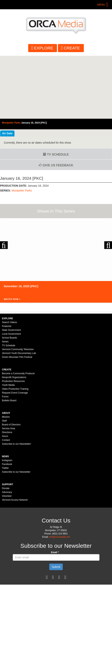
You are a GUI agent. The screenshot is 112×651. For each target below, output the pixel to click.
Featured (6, 326)
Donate (5, 488)
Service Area (8, 428)
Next (108, 245)
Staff (4, 420)
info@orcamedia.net (59, 537)
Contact (6, 440)
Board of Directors (11, 424)
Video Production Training (15, 389)
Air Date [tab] (7, 133)
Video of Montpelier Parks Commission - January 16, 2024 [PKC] (56, 87)
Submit (56, 566)
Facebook (7, 464)
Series (5, 341)
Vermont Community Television (18, 349)
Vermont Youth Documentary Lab (19, 353)
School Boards (9, 337)
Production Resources (13, 381)
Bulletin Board (9, 400)
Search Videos (9, 322)
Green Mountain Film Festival (17, 357)
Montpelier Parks (22, 190)
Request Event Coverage (15, 392)
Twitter (5, 468)
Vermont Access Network (15, 500)
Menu (101, 4)
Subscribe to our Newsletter (16, 472)
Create (72, 48)
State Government (11, 330)
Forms (5, 396)
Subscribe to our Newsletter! (16, 444)
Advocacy (7, 492)
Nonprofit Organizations (14, 377)
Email (55, 552)
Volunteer (7, 496)
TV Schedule (56, 154)
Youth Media (8, 385)
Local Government (11, 334)
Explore (43, 48)
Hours (5, 436)
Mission (6, 417)
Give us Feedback (56, 165)
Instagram (7, 460)
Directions (7, 432)
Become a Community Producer (18, 373)
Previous (4, 245)
